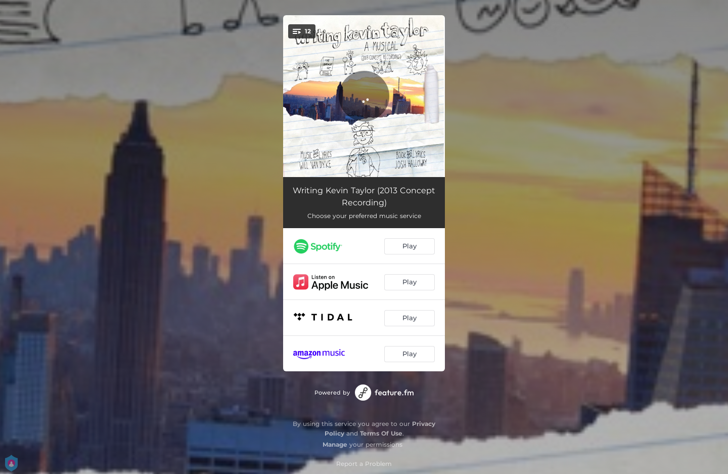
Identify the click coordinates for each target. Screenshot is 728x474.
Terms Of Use (381, 433)
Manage (335, 444)
